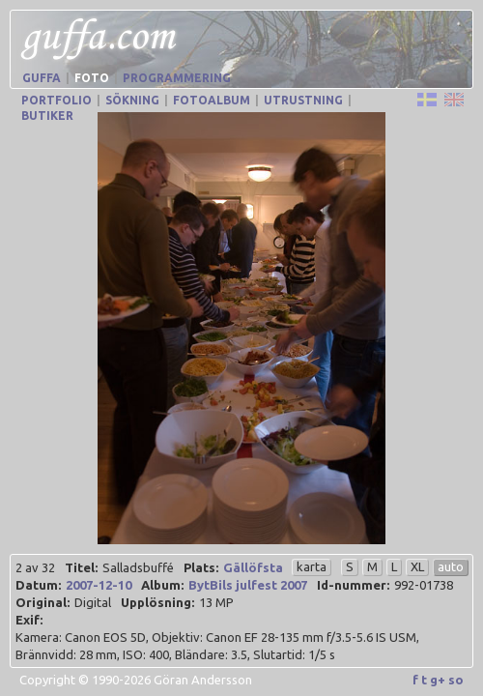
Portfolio (56, 100)
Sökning (132, 100)
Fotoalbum (211, 100)
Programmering (177, 78)
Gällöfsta (253, 567)
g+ (437, 679)
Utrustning (303, 100)
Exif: (29, 619)
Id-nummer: (353, 585)
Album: (162, 585)
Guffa (41, 78)
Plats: (201, 567)
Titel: (81, 567)
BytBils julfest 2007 (247, 585)
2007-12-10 (98, 585)
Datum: (38, 585)
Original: (42, 602)
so (456, 679)
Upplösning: (157, 602)
